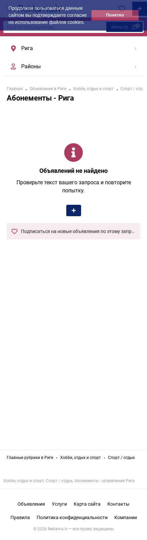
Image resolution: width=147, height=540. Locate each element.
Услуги (59, 504)
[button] (87, 23)
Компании (125, 517)
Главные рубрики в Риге (30, 457)
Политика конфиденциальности (72, 517)
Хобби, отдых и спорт (80, 457)
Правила (20, 517)
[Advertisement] (73, 366)
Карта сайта (87, 504)
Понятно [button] (115, 15)
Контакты (118, 504)
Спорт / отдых (121, 457)
